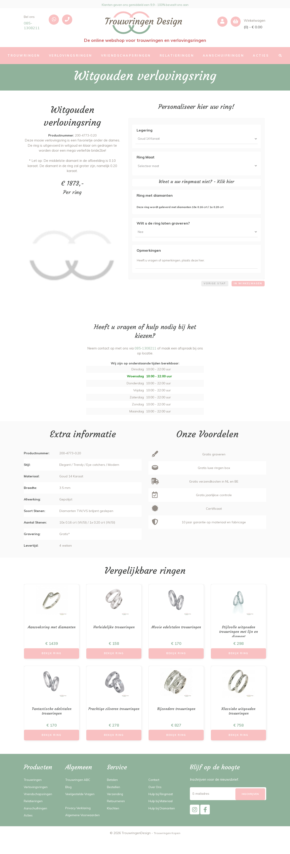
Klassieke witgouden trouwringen (238, 719)
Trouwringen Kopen (167, 847)
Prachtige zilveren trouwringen (113, 719)
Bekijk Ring (51, 660)
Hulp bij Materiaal (162, 810)
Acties (29, 824)
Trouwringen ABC (79, 789)
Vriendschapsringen (39, 803)
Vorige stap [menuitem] (210, 290)
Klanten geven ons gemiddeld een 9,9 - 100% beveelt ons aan (145, 4)
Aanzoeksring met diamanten (51, 636)
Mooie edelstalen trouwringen (176, 636)
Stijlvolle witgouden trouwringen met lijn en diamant (238, 638)
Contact (154, 789)
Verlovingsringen (36, 796)
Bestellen (114, 796)
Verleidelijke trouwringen (114, 633)
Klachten (114, 817)
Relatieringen (34, 810)
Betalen (113, 789)
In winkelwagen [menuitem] (246, 290)
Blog (68, 796)
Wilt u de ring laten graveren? (163, 226)
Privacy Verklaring (79, 817)
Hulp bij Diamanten (163, 817)
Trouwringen (34, 789)
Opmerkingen (149, 254)
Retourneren (117, 810)
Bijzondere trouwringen (176, 716)
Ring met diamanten (155, 198)
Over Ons (155, 796)
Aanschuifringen (36, 817)
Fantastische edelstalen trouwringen (51, 719)
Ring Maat (146, 158)
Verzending (115, 803)
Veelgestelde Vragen (81, 803)
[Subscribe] (250, 804)
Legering (144, 130)
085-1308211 (32, 25)
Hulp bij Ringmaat (162, 803)
